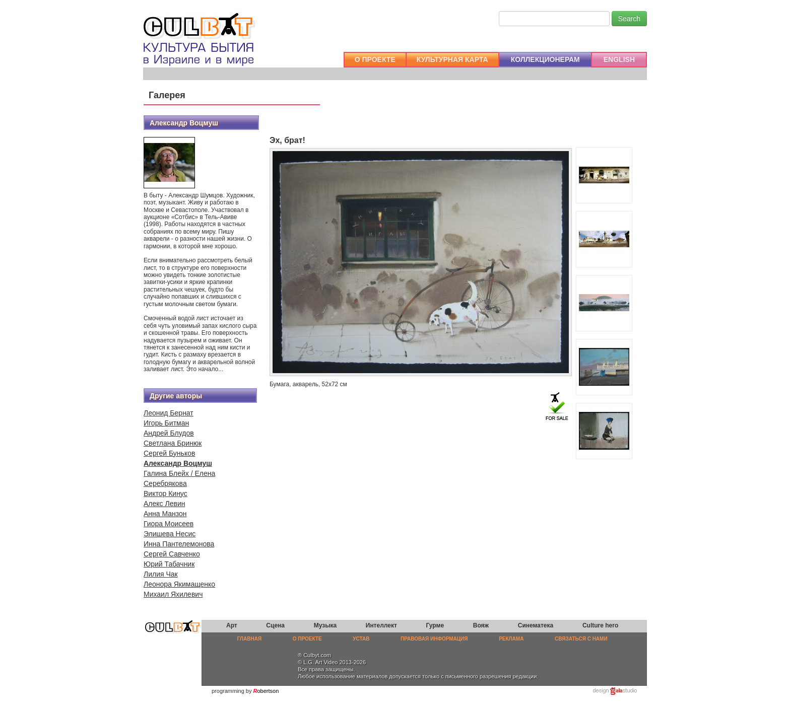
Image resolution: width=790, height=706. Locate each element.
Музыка (325, 625)
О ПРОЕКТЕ (375, 59)
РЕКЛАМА (511, 639)
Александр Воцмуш (178, 463)
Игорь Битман (166, 423)
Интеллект (381, 625)
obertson (268, 691)
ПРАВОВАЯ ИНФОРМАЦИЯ (434, 639)
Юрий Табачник (169, 564)
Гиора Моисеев (168, 524)
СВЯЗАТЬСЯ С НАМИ (581, 639)
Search (629, 19)
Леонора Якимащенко (179, 584)
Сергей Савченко (172, 554)
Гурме (435, 625)
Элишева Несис (169, 534)
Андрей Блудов (169, 433)
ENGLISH (619, 59)
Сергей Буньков (169, 453)
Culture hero (600, 625)
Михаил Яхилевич (173, 594)
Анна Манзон (165, 514)
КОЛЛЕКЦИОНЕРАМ (545, 59)
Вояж (481, 625)
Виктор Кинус (165, 493)
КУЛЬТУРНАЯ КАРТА (452, 59)
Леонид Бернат (168, 413)
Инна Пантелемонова (179, 544)
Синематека (535, 625)
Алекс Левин (164, 504)
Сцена (275, 625)
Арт (231, 625)
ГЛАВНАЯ (249, 639)
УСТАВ (361, 639)
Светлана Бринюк (173, 443)
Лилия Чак (161, 574)
